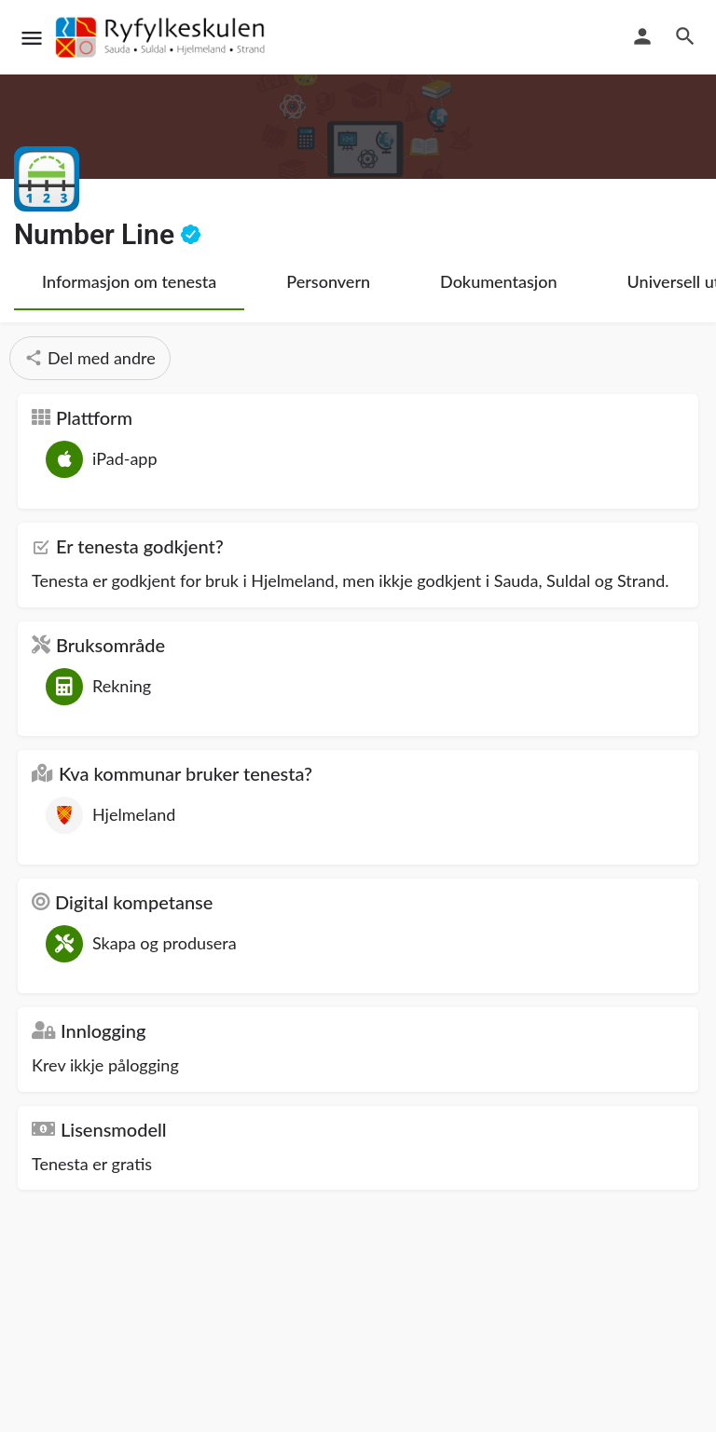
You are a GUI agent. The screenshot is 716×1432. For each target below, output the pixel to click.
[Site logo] (163, 37)
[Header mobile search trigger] (685, 36)
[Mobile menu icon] (32, 38)
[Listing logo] (46, 178)
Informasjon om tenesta (129, 281)
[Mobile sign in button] (642, 36)
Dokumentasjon (499, 281)
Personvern (328, 281)
